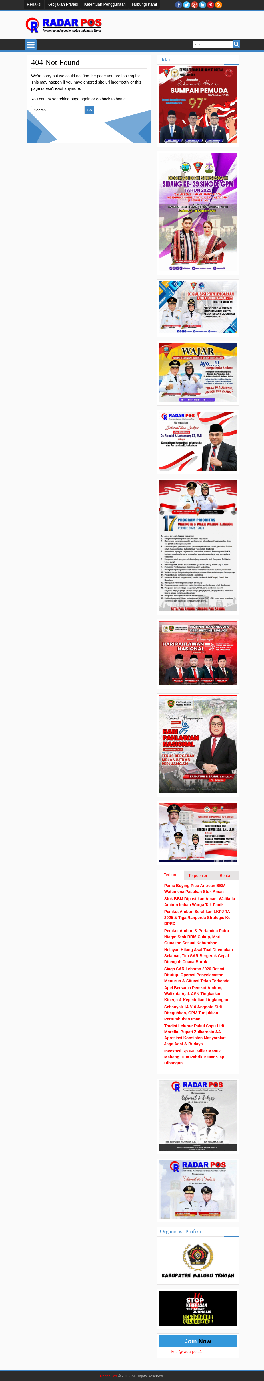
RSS (218, 4)
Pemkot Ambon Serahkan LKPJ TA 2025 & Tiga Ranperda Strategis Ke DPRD (197, 917)
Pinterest (210, 4)
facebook (178, 4)
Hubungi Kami (144, 4)
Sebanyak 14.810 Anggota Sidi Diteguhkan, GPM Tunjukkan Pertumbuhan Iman (193, 1013)
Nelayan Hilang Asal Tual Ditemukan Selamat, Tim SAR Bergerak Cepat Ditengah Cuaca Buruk (198, 955)
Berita (225, 875)
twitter (186, 4)
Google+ (194, 4)
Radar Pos (108, 1376)
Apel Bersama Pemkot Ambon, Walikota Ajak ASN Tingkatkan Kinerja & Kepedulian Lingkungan (196, 993)
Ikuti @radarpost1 (186, 1351)
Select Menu (31, 44)
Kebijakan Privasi (62, 4)
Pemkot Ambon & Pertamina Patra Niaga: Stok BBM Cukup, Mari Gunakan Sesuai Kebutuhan (196, 936)
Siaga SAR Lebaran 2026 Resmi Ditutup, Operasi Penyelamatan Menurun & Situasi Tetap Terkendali (198, 975)
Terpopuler (197, 875)
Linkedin (202, 4)
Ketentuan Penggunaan (105, 4)
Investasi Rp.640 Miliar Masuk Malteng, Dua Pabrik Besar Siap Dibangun (194, 1057)
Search (236, 44)
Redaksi (34, 4)
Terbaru (170, 874)
